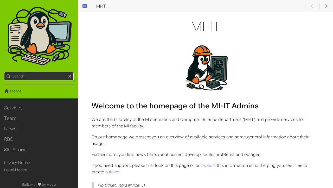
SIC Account (17, 149)
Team (10, 118)
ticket (114, 171)
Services (13, 107)
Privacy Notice (17, 162)
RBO (9, 139)
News (10, 128)
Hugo (51, 184)
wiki (207, 165)
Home (12, 91)
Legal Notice (15, 170)
